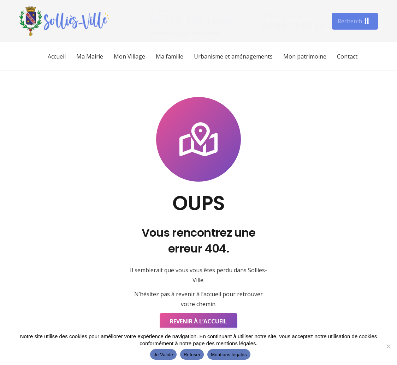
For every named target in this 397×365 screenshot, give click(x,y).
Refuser (192, 354)
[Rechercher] (355, 21)
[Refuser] (388, 346)
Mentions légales (229, 354)
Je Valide (163, 354)
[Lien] (64, 21)
